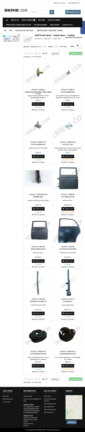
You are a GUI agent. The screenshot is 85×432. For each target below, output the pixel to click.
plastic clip (68, 144)
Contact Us (67, 25)
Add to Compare (39, 110)
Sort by (26, 47)
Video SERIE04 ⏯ (28, 20)
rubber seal (38, 197)
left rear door (67, 197)
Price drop (54, 25)
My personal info (50, 409)
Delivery (41, 20)
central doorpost (38, 301)
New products (8, 399)
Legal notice (27, 396)
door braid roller (38, 354)
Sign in (64, 3)
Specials (6, 396)
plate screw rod (68, 92)
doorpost (67, 301)
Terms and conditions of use (18, 25)
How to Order (54, 20)
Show (50, 47)
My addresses (49, 407)
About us (15, 20)
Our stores (6, 402)
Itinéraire (71, 422)
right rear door (38, 249)
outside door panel (67, 249)
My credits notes (50, 404)
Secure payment (40, 25)
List (81, 47)
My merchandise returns (50, 400)
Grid (77, 47)
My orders (47, 396)
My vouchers (48, 412)
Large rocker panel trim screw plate (38, 93)
